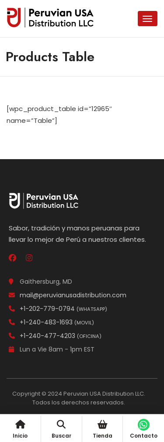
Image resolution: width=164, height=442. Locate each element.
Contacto (143, 429)
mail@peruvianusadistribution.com (67, 295)
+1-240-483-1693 (51, 322)
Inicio (20, 429)
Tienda (102, 429)
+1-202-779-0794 (58, 308)
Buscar (61, 429)
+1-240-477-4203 (55, 335)
